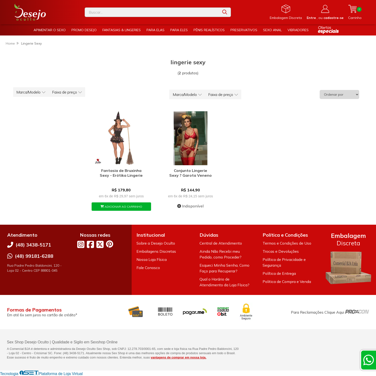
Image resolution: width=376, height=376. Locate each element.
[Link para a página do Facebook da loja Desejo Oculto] (90, 244)
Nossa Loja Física (151, 259)
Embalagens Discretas (156, 251)
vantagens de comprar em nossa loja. (178, 357)
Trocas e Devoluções (281, 251)
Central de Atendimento (221, 243)
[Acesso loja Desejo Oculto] (325, 12)
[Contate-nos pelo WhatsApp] (368, 360)
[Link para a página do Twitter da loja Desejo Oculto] (100, 244)
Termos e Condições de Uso (287, 243)
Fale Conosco (148, 267)
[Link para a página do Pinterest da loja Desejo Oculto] (109, 244)
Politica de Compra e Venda (287, 281)
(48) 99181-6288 (34, 256)
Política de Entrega (279, 273)
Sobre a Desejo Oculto (155, 243)
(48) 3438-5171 (33, 245)
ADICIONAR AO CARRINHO (121, 206)
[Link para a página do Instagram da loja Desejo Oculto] (80, 244)
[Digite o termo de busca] (152, 12)
